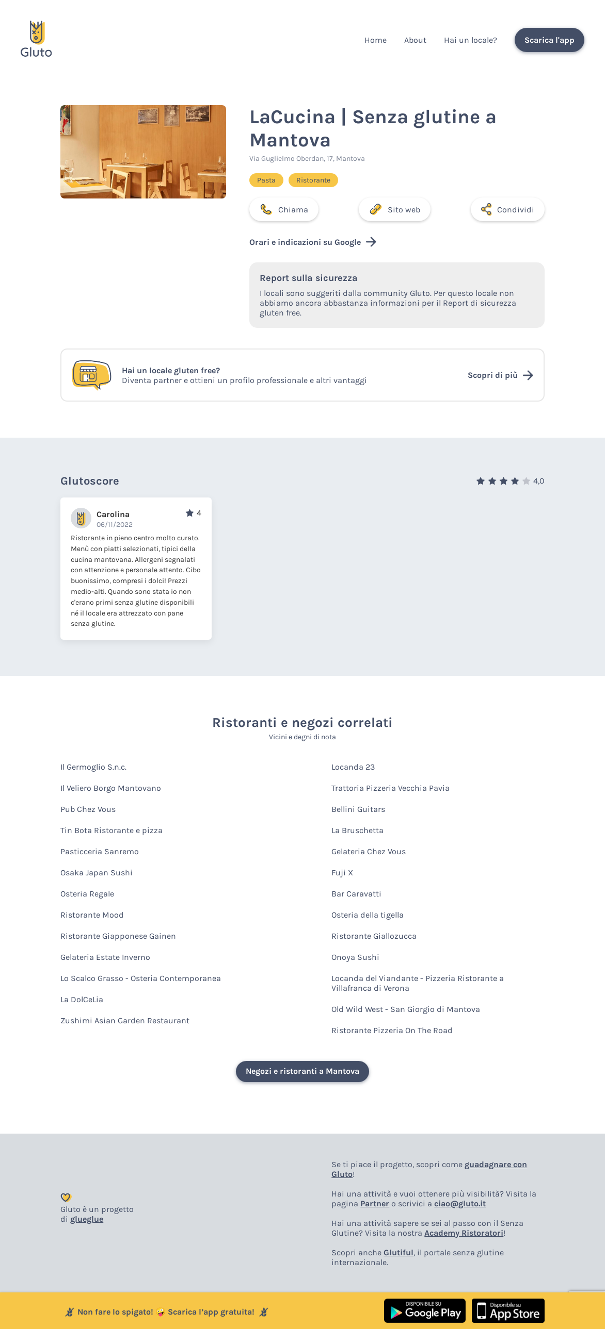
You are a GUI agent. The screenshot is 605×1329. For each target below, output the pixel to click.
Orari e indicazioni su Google (312, 242)
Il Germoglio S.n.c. (93, 767)
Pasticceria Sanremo (99, 851)
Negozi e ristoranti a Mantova (302, 1071)
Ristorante (313, 180)
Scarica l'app (549, 40)
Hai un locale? (470, 40)
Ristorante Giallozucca (374, 936)
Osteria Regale (87, 894)
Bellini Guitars (358, 809)
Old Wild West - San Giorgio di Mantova (405, 1009)
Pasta (266, 180)
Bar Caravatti (356, 894)
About (415, 40)
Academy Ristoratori (463, 1233)
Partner (374, 1203)
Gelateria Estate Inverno (105, 957)
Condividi (507, 209)
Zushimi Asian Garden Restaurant (124, 1020)
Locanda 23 (353, 767)
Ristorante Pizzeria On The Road (392, 1030)
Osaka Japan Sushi (96, 872)
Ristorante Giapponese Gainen (118, 936)
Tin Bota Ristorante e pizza (111, 830)
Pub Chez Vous (88, 809)
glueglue (86, 1219)
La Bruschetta (357, 830)
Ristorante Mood (92, 915)
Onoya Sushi (355, 957)
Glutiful (398, 1252)
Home (375, 40)
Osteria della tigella (367, 915)
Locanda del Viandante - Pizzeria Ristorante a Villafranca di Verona (417, 983)
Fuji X (342, 872)
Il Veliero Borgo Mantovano (110, 788)
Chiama (284, 209)
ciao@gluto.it (460, 1203)
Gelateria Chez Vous (368, 851)
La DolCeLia (81, 999)
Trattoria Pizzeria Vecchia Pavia (390, 788)
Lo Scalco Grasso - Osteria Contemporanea (140, 978)
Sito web (394, 209)
